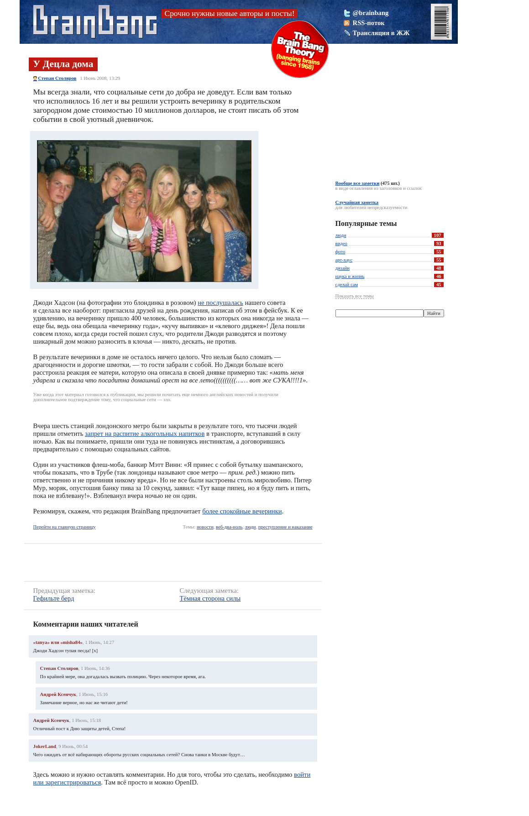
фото (340, 251)
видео (341, 243)
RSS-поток (369, 22)
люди (250, 526)
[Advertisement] (163, 562)
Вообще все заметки (357, 183)
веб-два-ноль (229, 526)
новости (205, 526)
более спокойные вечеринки (242, 511)
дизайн (342, 268)
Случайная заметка (357, 202)
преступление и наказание (285, 526)
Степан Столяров (57, 78)
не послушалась (220, 302)
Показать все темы (354, 295)
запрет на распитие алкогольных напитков (144, 433)
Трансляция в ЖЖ (381, 33)
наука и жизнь (350, 276)
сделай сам (346, 284)
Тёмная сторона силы (210, 598)
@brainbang (371, 12)
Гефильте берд (53, 598)
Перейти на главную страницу (64, 526)
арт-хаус (344, 259)
